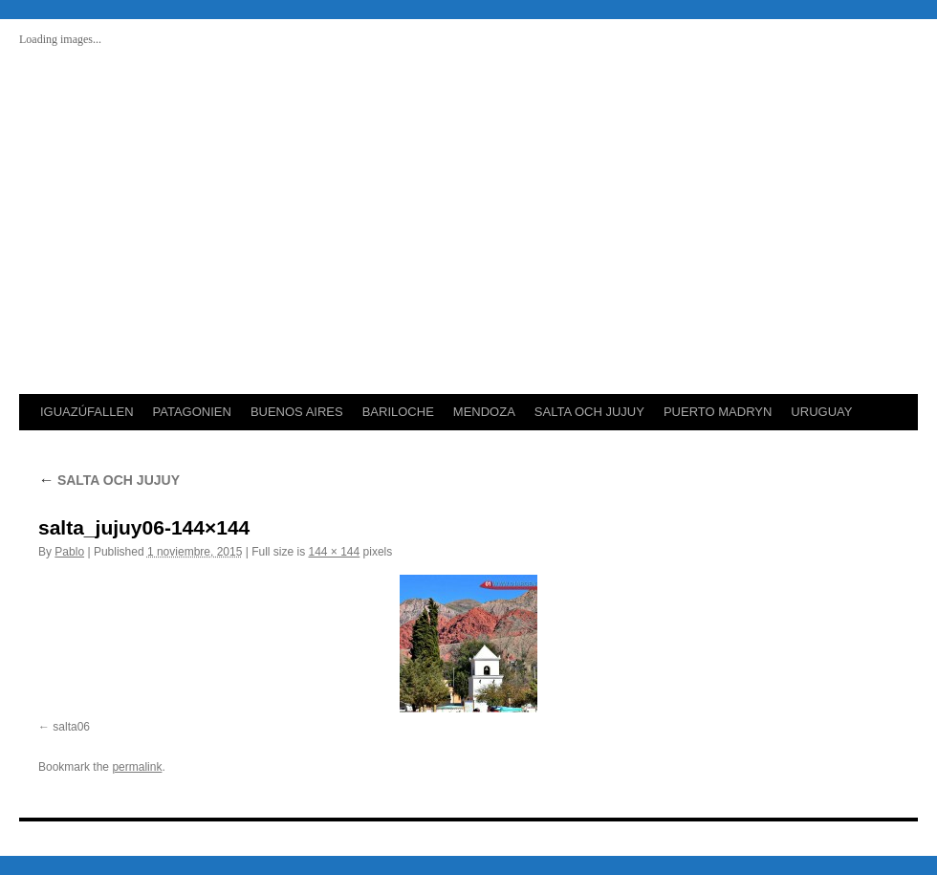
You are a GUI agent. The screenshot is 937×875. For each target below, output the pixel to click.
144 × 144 (334, 551)
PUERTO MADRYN (718, 412)
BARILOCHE (398, 412)
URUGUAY (821, 412)
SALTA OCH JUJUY (589, 412)
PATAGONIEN (192, 412)
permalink (137, 767)
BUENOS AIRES (297, 412)
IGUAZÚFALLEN (87, 412)
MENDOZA (484, 412)
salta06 (71, 726)
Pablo (69, 551)
